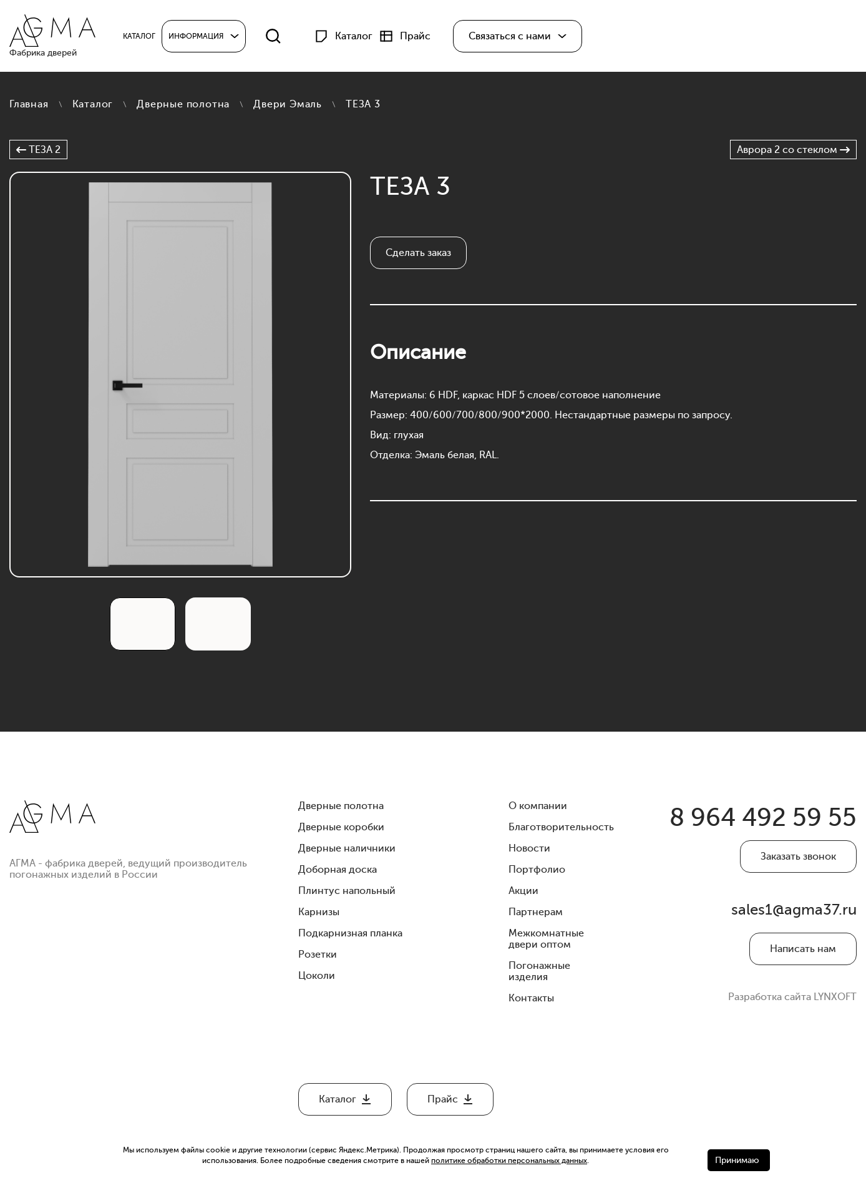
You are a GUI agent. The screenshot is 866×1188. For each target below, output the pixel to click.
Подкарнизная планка (350, 933)
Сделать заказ (418, 252)
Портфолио (536, 869)
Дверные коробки (341, 827)
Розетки (317, 954)
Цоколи (316, 975)
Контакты (531, 998)
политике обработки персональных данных (509, 1160)
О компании (537, 806)
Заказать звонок (798, 856)
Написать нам (803, 949)
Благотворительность (561, 827)
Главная (29, 104)
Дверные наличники (347, 848)
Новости (529, 848)
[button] (517, 36)
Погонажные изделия (539, 971)
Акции (523, 890)
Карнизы (318, 912)
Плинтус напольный (347, 890)
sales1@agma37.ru (794, 909)
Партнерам (535, 912)
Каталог (93, 104)
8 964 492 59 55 (763, 817)
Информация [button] (195, 36)
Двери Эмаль (287, 104)
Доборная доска (337, 869)
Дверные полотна (183, 104)
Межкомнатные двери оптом (546, 939)
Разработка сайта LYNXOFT (792, 997)
